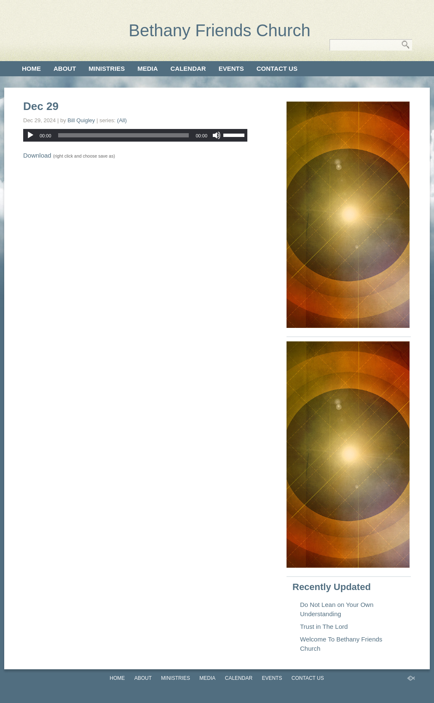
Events (231, 68)
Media (147, 68)
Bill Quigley (81, 120)
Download (37, 155)
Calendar (188, 68)
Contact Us (277, 68)
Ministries (106, 68)
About (65, 68)
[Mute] (216, 135)
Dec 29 (41, 106)
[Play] (30, 135)
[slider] (123, 135)
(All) (122, 120)
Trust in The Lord (324, 626)
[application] (135, 135)
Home (31, 68)
